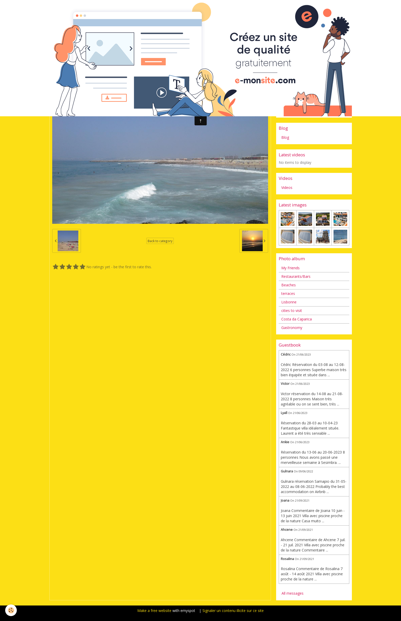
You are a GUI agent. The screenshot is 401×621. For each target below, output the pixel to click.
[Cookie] (11, 610)
